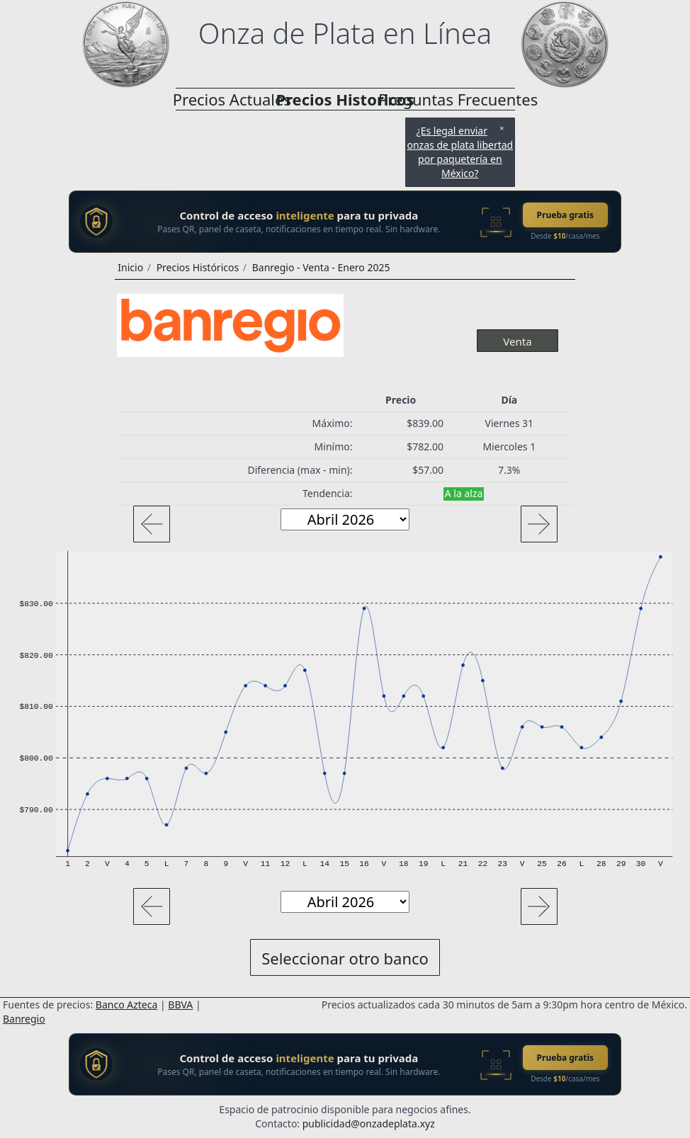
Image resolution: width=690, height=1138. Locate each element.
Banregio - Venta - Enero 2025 (321, 267)
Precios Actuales (232, 99)
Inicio (130, 267)
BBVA (180, 1004)
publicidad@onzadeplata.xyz (368, 1123)
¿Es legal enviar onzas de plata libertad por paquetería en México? (460, 152)
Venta (517, 341)
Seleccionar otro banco (345, 958)
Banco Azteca (127, 1004)
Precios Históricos (198, 267)
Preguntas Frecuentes (458, 99)
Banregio (24, 1018)
